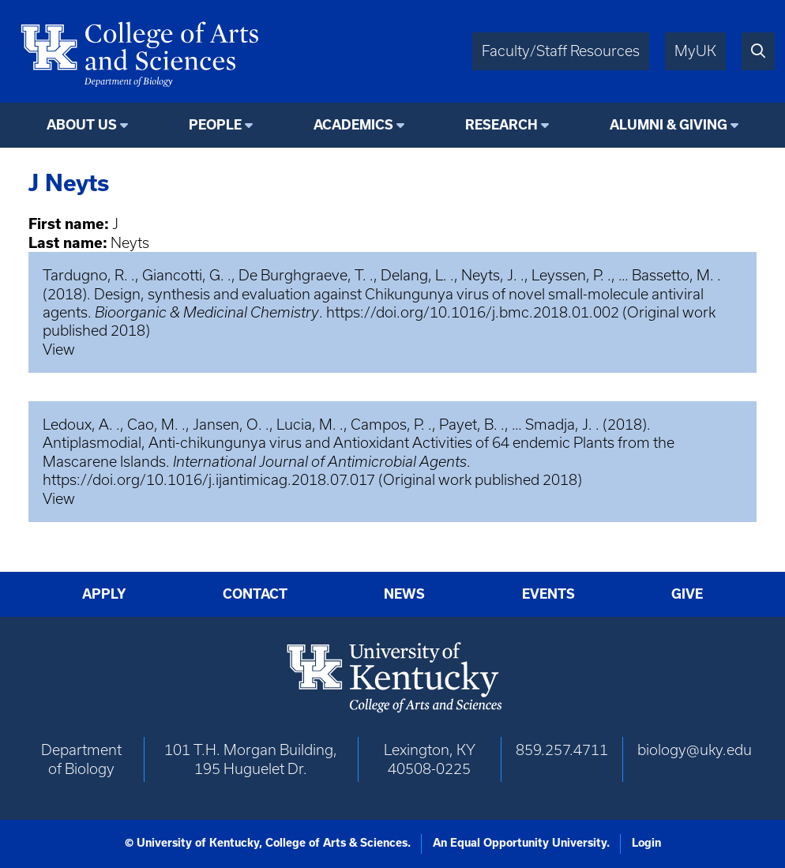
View (59, 349)
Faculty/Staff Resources (561, 51)
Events (548, 594)
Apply (104, 594)
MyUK (695, 51)
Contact (255, 594)
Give (687, 594)
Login (646, 842)
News (404, 594)
